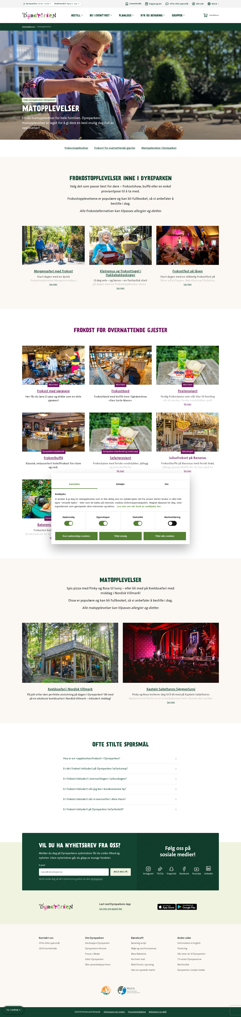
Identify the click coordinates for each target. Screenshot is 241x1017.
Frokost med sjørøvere (53, 391)
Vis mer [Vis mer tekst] (187, 404)
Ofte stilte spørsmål (49, 943)
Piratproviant (188, 391)
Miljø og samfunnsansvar (143, 948)
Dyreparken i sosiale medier (191, 970)
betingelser (97, 879)
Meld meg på (120, 872)
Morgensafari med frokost (53, 271)
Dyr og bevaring (152, 15)
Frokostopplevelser (76, 148)
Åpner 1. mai (66, 3)
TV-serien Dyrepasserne (189, 959)
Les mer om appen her (110, 909)
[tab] (120, 759)
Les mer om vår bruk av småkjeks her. (139, 506)
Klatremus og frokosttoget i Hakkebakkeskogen (120, 273)
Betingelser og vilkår (158, 1012)
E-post (42, 865)
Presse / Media (92, 954)
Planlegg (125, 15)
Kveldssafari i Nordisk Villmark (70, 689)
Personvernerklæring (137, 1012)
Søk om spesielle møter (143, 970)
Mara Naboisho (138, 954)
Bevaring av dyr (138, 943)
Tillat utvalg (120, 536)
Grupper (177, 15)
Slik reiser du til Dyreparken (191, 954)
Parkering (182, 948)
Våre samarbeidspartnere (98, 964)
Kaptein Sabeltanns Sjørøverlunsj (170, 689)
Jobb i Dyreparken (94, 959)
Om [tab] (166, 484)
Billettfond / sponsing (142, 964)
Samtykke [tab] (74, 484)
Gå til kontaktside (48, 948)
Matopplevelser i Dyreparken (158, 148)
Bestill (76, 15)
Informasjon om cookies (114, 1012)
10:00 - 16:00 (38, 3)
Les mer (53, 284)
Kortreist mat (138, 959)
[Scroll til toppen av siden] (13, 1010)
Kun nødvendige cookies (76, 536)
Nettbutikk (183, 964)
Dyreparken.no (28, 27)
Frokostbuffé (53, 458)
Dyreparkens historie (95, 948)
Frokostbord (120, 391)
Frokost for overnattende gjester (114, 148)
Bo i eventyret (100, 15)
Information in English (188, 943)
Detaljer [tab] (120, 484)
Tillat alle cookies (164, 536)
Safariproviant (120, 458)
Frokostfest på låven (187, 271)
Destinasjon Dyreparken (97, 943)
